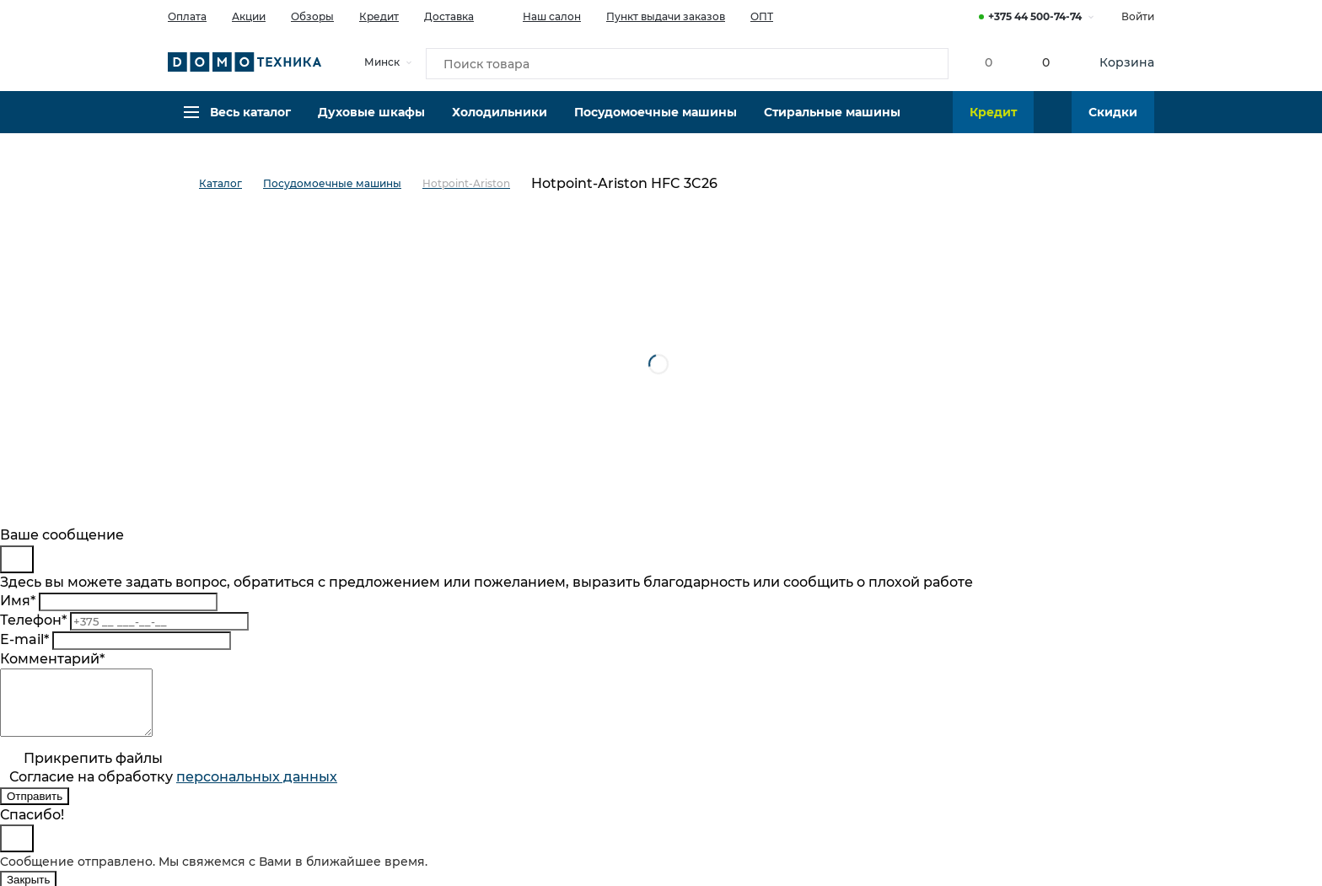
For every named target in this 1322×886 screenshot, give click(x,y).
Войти (1137, 16)
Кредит (379, 16)
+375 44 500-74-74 (1035, 16)
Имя (17, 601)
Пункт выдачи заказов (665, 16)
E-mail (24, 639)
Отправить (34, 809)
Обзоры (312, 16)
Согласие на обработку (173, 789)
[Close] (17, 559)
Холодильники (499, 122)
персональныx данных (256, 789)
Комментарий (52, 659)
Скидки (1112, 122)
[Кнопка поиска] (923, 62)
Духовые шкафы (371, 122)
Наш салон (540, 15)
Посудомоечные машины (655, 122)
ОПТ (761, 16)
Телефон (33, 620)
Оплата (187, 16)
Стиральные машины (832, 122)
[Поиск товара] (687, 62)
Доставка (449, 16)
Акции (249, 16)
